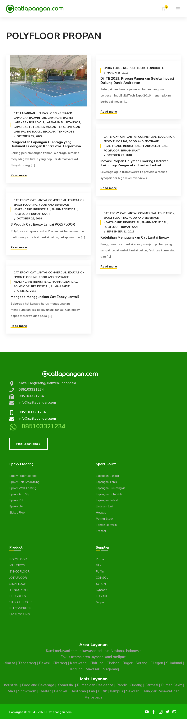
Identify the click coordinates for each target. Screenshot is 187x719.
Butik (102, 691)
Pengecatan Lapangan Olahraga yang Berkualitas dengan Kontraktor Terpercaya (46, 144)
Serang (141, 663)
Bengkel (60, 691)
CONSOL (102, 578)
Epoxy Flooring (115, 68)
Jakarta (9, 663)
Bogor (127, 663)
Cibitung (96, 663)
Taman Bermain (106, 525)
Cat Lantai (128, 137)
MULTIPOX (17, 565)
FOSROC (102, 596)
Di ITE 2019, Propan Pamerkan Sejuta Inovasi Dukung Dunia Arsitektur (137, 80)
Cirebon (113, 663)
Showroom (27, 691)
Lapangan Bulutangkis (62, 122)
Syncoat (101, 590)
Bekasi (44, 663)
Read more (19, 175)
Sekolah (49, 131)
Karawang (78, 663)
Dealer (45, 691)
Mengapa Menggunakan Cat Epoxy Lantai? (45, 296)
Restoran (78, 691)
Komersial (65, 685)
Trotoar (101, 531)
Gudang (136, 685)
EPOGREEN (17, 596)
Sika (98, 565)
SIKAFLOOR (17, 584)
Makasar (92, 669)
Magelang (111, 669)
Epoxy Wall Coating (22, 488)
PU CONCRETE (20, 608)
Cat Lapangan (24, 113)
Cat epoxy (110, 137)
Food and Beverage (143, 141)
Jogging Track (60, 113)
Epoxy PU (16, 500)
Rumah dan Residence (95, 685)
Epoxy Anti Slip (19, 494)
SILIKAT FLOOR (20, 602)
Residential (40, 286)
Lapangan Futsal (27, 127)
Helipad (42, 113)
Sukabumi (174, 663)
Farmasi (151, 685)
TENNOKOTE (19, 590)
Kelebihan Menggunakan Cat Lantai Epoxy (134, 237)
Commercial (147, 137)
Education (166, 137)
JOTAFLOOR (18, 578)
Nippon (100, 602)
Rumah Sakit (130, 150)
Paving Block (31, 131)
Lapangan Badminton (30, 118)
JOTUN (101, 584)
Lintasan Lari (104, 506)
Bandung (75, 669)
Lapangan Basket (61, 118)
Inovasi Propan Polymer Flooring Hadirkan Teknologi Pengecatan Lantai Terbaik (134, 163)
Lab (92, 691)
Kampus (116, 691)
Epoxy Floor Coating (23, 476)
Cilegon (156, 663)
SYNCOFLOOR (19, 571)
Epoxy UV (16, 506)
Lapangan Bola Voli (29, 122)
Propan (100, 559)
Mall (11, 691)
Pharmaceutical (154, 146)
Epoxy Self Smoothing (24, 482)
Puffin (100, 571)
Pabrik (121, 685)
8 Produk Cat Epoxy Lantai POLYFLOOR (43, 224)
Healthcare (112, 146)
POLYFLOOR (18, 559)
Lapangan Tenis (53, 127)
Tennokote (65, 131)
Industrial (131, 146)
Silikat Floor (17, 512)
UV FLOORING (19, 614)
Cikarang (60, 663)
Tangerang (27, 663)
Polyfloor (137, 68)
